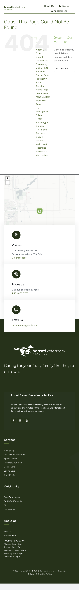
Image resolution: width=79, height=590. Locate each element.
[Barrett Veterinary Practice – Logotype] (14, 6)
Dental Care (42, 60)
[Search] (57, 68)
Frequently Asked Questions (41, 82)
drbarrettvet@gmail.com (24, 325)
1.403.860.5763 (20, 293)
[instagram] (20, 420)
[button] (39, 211)
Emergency (42, 64)
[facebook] (13, 420)
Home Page (42, 89)
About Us (41, 49)
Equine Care (42, 75)
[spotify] (27, 420)
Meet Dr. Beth (43, 97)
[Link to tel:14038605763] (16, 274)
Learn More (42, 93)
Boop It (39, 57)
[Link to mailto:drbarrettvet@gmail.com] (16, 309)
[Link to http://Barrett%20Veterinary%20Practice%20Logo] (16, 235)
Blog (38, 53)
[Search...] (64, 68)
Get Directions (19, 257)
